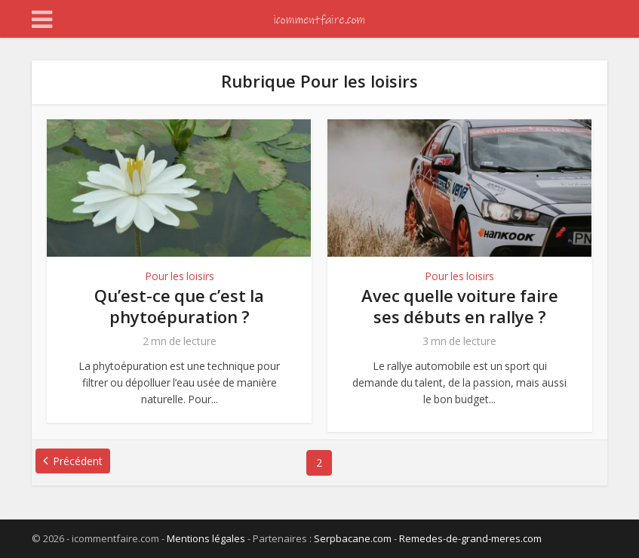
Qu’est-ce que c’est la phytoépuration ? (179, 306)
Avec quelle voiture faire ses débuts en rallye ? (459, 306)
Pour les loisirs (179, 276)
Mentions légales (206, 538)
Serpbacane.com (353, 538)
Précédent (78, 461)
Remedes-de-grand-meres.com (470, 538)
